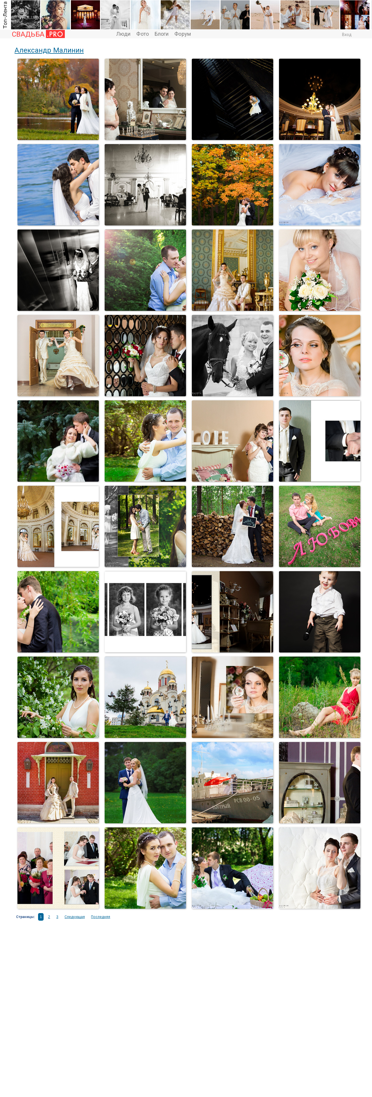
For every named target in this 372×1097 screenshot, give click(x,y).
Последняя (100, 917)
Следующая (75, 917)
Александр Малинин (49, 50)
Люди (123, 34)
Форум (182, 34)
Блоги (162, 34)
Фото (142, 34)
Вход (347, 34)
